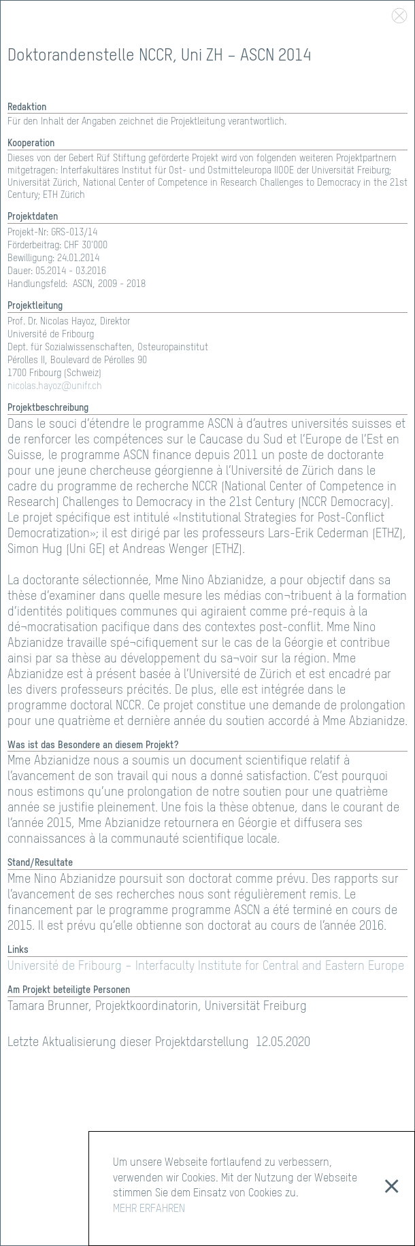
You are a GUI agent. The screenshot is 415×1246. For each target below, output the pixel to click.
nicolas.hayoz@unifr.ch (54, 386)
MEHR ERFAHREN (149, 1209)
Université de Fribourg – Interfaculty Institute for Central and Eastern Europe (205, 966)
